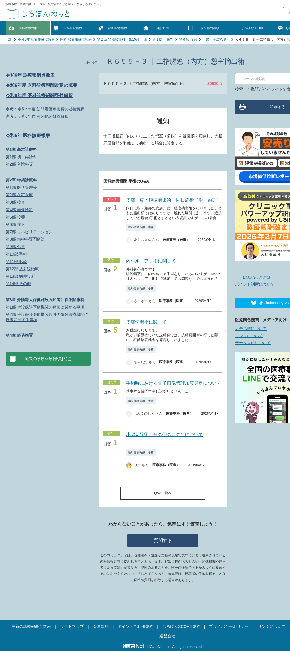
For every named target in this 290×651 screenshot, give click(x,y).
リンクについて (249, 335)
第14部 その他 (18, 283)
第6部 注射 (15, 224)
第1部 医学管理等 (21, 187)
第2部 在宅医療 (19, 194)
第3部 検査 (15, 202)
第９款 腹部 (188, 40)
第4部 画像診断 (19, 209)
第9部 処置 (15, 246)
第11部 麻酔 (16, 261)
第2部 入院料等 (19, 164)
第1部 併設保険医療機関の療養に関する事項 (45, 307)
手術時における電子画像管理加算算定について (173, 383)
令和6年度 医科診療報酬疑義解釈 (39, 95)
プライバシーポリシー (229, 626)
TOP (9, 40)
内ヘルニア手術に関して (151, 260)
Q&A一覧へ (162, 493)
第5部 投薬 (15, 217)
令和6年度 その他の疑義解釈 (43, 116)
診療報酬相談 (210, 28)
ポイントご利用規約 (135, 626)
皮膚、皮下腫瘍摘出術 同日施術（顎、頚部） (173, 200)
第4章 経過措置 (19, 335)
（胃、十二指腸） (216, 40)
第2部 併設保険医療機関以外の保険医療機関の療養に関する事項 (47, 317)
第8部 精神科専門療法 (25, 239)
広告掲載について (251, 328)
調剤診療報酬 (117, 28)
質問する (163, 540)
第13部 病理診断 (20, 276)
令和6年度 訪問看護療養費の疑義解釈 (51, 109)
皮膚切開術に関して (146, 322)
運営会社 (167, 636)
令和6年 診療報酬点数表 (36, 40)
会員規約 (101, 626)
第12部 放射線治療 (22, 269)
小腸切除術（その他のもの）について (164, 434)
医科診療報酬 (28, 28)
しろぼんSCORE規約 (181, 626)
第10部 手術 (16, 254)
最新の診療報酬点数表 (31, 626)
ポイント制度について (255, 284)
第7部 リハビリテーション (29, 232)
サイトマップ (72, 626)
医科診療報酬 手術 (141, 227)
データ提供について (253, 343)
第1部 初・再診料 (21, 157)
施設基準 (162, 28)
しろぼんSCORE (252, 28)
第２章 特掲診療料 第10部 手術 (122, 40)
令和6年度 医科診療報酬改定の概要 (41, 85)
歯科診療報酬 (72, 28)
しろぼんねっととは (253, 277)
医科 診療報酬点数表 (75, 40)
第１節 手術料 (163, 40)
